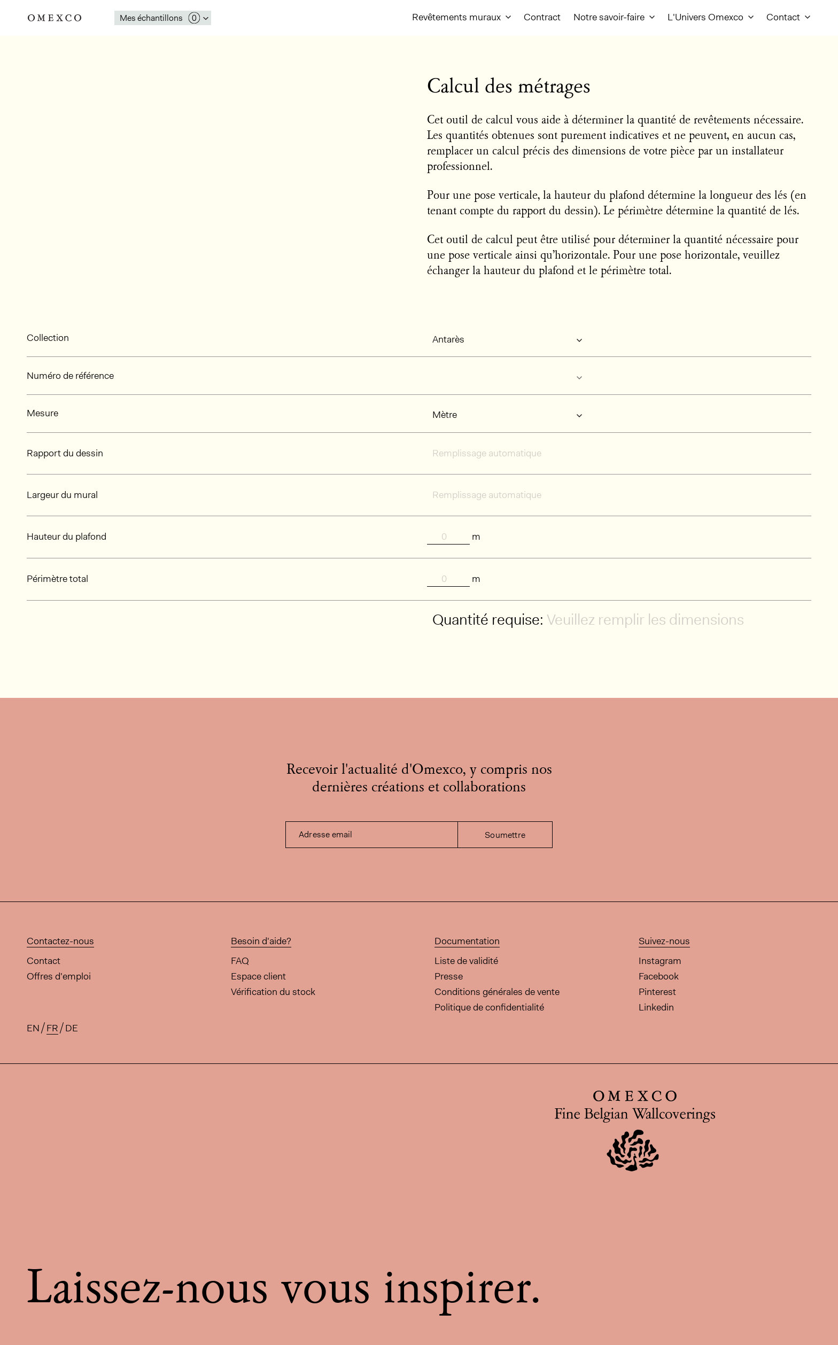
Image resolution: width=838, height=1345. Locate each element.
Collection (48, 337)
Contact (784, 17)
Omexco (54, 17)
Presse (448, 976)
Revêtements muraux (457, 17)
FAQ (240, 960)
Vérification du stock (273, 991)
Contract (542, 17)
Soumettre (505, 835)
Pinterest (657, 991)
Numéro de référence (70, 375)
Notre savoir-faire (610, 17)
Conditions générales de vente (497, 991)
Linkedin (656, 1007)
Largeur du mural (62, 494)
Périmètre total (57, 578)
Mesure (42, 413)
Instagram (660, 960)
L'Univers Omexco (707, 17)
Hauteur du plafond (66, 536)
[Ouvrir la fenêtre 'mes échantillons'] (162, 18)
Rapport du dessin (65, 453)
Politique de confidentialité (489, 1007)
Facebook (659, 976)
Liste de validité (466, 960)
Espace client (258, 976)
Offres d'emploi (59, 976)
